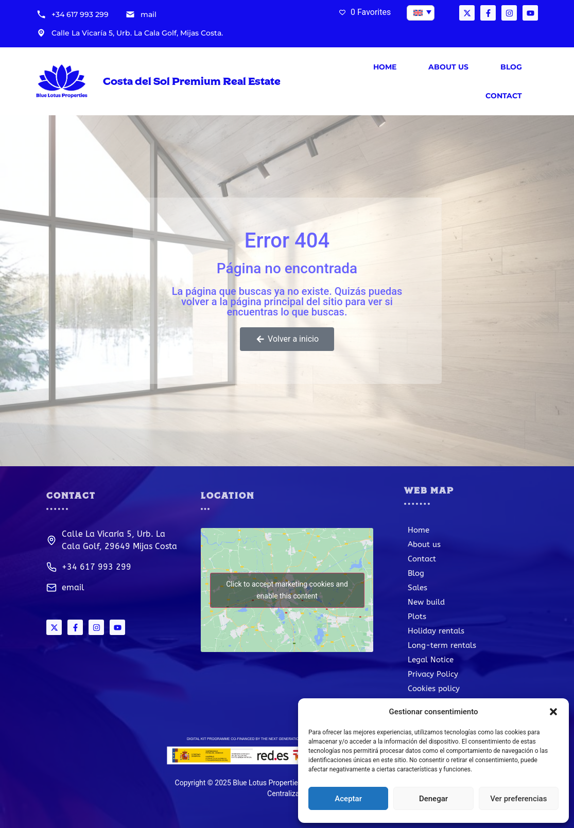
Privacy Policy (433, 674)
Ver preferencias (518, 798)
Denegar (433, 798)
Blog (511, 67)
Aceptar (348, 798)
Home (384, 67)
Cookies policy (434, 688)
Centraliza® (286, 793)
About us (448, 67)
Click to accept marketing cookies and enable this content (287, 590)
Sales (417, 587)
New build (426, 602)
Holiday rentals (436, 631)
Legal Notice (431, 659)
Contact (503, 95)
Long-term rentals (442, 645)
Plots (417, 616)
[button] (553, 712)
